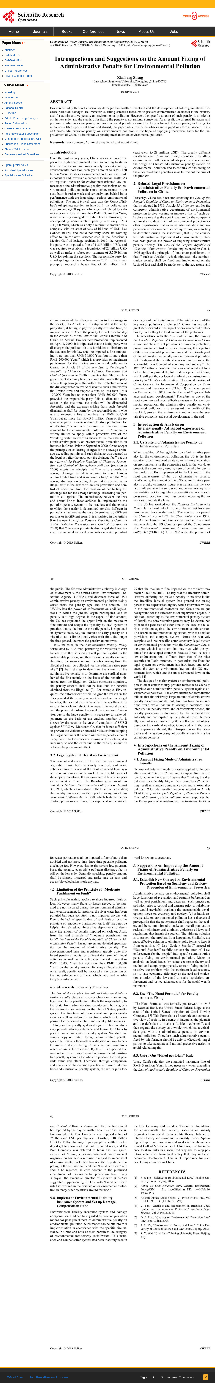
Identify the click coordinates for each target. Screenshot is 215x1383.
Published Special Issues (17, 170)
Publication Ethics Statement (21, 144)
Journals (40, 31)
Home (14, 31)
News (120, 31)
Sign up (145, 1377)
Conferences (93, 31)
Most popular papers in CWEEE (23, 138)
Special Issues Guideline (17, 175)
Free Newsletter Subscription (21, 133)
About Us (147, 31)
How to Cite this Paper (17, 75)
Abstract (8, 50)
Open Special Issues (15, 165)
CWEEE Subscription (16, 128)
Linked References (15, 70)
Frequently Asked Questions (20, 154)
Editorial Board (12, 107)
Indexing (8, 92)
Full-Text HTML (12, 60)
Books (67, 31)
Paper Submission (14, 123)
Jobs (174, 31)
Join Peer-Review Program (48, 1377)
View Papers (11, 97)
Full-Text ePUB (12, 65)
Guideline (9, 113)
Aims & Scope (12, 102)
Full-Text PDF (11, 55)
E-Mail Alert (15, 1377)
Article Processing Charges (20, 118)
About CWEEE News (16, 149)
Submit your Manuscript (177, 1377)
